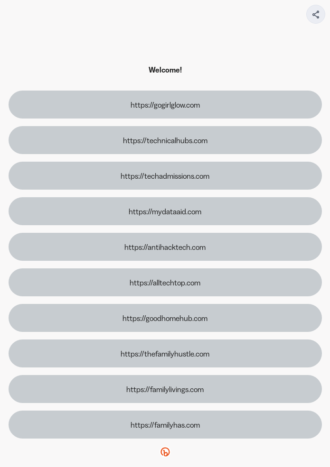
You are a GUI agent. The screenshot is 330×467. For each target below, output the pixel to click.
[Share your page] (315, 14)
